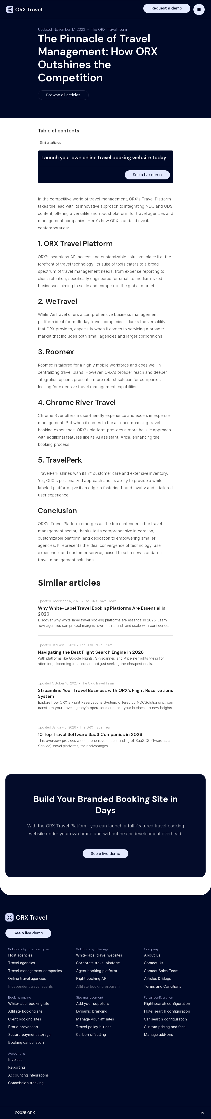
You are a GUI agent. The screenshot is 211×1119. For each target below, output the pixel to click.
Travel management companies (35, 971)
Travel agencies (21, 963)
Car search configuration (165, 1019)
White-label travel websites (99, 955)
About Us (152, 955)
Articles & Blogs (157, 978)
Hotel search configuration (167, 1011)
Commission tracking (26, 1083)
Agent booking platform (96, 971)
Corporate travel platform (98, 963)
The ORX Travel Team (109, 29)
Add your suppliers (92, 1003)
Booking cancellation (26, 1042)
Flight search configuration (167, 1003)
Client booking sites (24, 1019)
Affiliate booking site (25, 1011)
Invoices (15, 1059)
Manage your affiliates (95, 1019)
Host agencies (20, 955)
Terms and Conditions (162, 986)
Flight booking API (92, 978)
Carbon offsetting (91, 1034)
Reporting (16, 1067)
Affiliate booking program (98, 986)
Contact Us (153, 963)
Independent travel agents (30, 986)
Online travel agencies (27, 978)
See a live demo (147, 174)
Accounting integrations (28, 1075)
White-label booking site (28, 1003)
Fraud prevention (23, 1027)
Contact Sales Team (161, 971)
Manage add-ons (158, 1034)
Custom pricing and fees (164, 1027)
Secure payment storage (29, 1034)
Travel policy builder (93, 1027)
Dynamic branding (91, 1011)
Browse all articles (63, 95)
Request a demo (166, 8)
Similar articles (50, 142)
